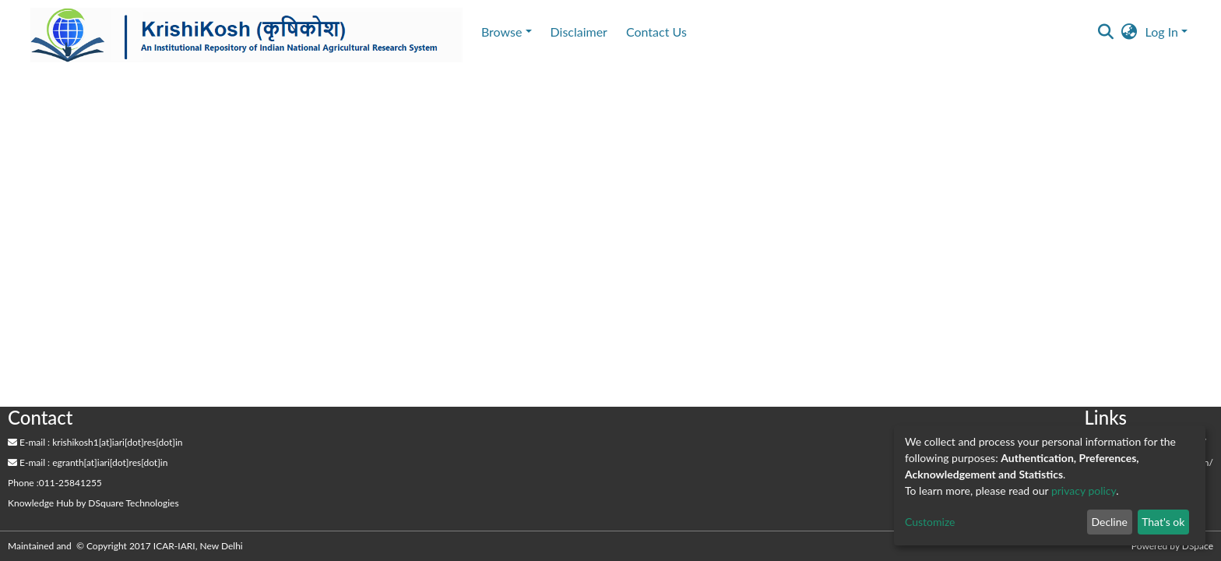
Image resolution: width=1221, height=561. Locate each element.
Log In (1161, 31)
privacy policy (1083, 490)
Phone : (23, 483)
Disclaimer (579, 31)
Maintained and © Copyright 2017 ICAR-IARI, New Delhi (126, 546)
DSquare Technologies (133, 503)
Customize (930, 521)
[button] (1129, 32)
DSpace (1197, 546)
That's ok (1163, 521)
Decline (1109, 521)
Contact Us (656, 31)
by (93, 503)
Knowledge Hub (41, 503)
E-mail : (29, 442)
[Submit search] (1106, 32)
